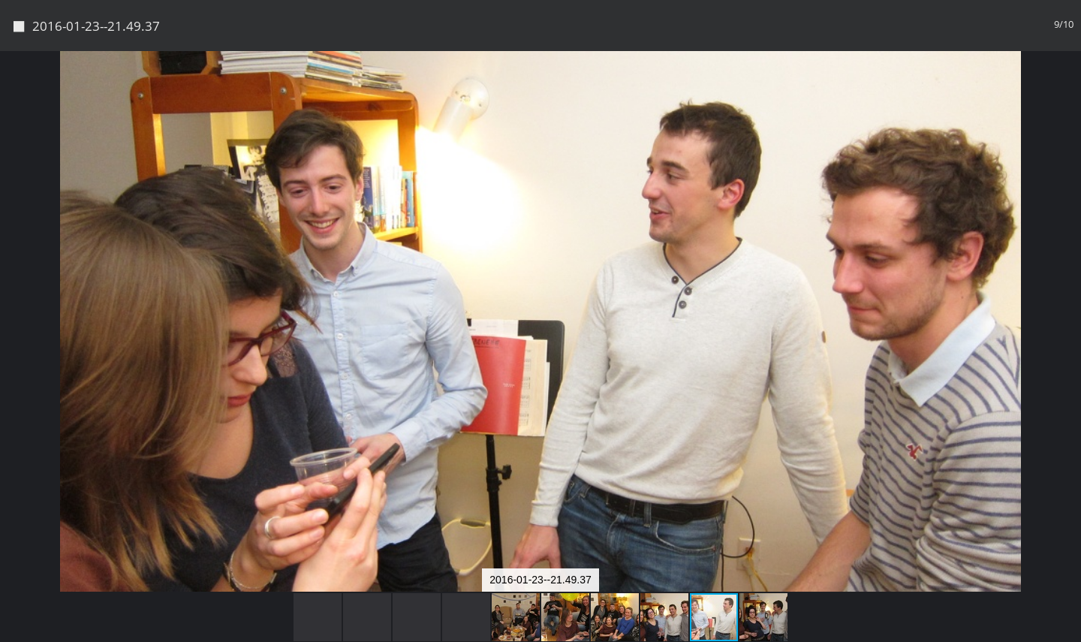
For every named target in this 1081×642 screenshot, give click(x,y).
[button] (1067, 90)
